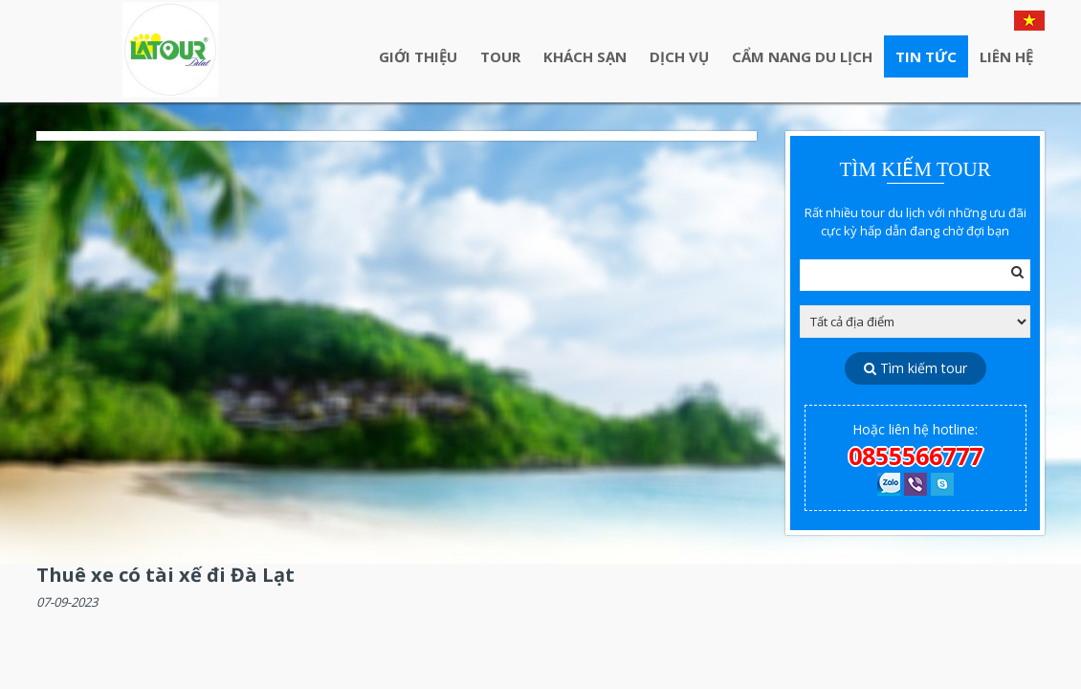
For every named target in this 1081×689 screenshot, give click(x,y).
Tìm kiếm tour (915, 368)
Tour (500, 56)
